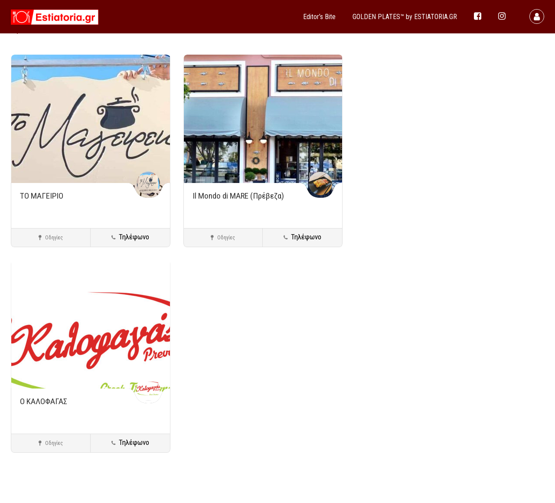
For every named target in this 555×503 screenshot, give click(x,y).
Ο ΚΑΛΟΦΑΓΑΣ (43, 401)
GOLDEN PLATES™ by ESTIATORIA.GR (405, 17)
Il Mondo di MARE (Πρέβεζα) (238, 196)
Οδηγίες (51, 238)
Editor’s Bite (319, 17)
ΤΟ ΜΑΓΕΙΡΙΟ (41, 196)
